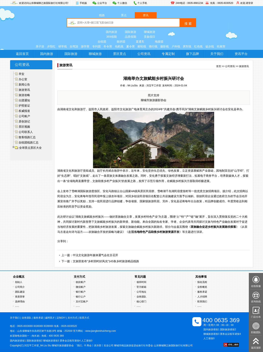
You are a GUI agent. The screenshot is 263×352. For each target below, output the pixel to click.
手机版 (83, 3)
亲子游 (40, 46)
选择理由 (20, 301)
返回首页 (22, 54)
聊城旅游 (149, 31)
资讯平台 (241, 54)
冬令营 (108, 46)
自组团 (102, 41)
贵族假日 (149, 36)
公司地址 (141, 291)
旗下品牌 (192, 54)
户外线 (176, 46)
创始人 (18, 282)
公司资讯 (143, 54)
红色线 (198, 46)
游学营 (85, 46)
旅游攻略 (24, 95)
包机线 (119, 46)
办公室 (23, 79)
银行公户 (81, 296)
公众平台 (102, 3)
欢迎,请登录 (246, 3)
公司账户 (24, 116)
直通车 (140, 41)
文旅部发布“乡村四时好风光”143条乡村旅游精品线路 (106, 261)
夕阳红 (51, 46)
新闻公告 (24, 84)
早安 (21, 74)
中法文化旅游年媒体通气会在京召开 (95, 255)
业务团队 (141, 296)
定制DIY (61, 317)
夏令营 (130, 46)
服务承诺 (202, 291)
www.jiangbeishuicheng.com (100, 331)
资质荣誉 (20, 296)
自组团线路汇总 (28, 142)
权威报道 (24, 110)
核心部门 (141, 301)
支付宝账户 (82, 301)
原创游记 (24, 121)
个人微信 (122, 3)
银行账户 (81, 291)
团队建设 (20, 291)
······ (17, 306)
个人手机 (142, 3)
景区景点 (119, 54)
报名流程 (202, 282)
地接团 (159, 41)
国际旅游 (130, 31)
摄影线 (164, 46)
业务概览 (202, 287)
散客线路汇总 (27, 137)
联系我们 (202, 301)
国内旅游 (111, 31)
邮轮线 (142, 46)
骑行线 (153, 46)
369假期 (111, 36)
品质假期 (130, 36)
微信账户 (81, 287)
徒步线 (209, 46)
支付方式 (72, 317)
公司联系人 (26, 132)
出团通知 (24, 100)
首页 (218, 66)
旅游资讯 (24, 89)
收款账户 (81, 282)
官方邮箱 (141, 287)
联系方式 (84, 317)
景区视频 (24, 126)
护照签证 (24, 105)
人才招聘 (202, 296)
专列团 (96, 46)
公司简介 (20, 287)
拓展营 (221, 46)
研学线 (62, 46)
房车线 (187, 46)
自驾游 (74, 46)
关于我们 (216, 54)
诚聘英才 (50, 317)
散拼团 (121, 41)
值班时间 (141, 282)
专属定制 (168, 54)
